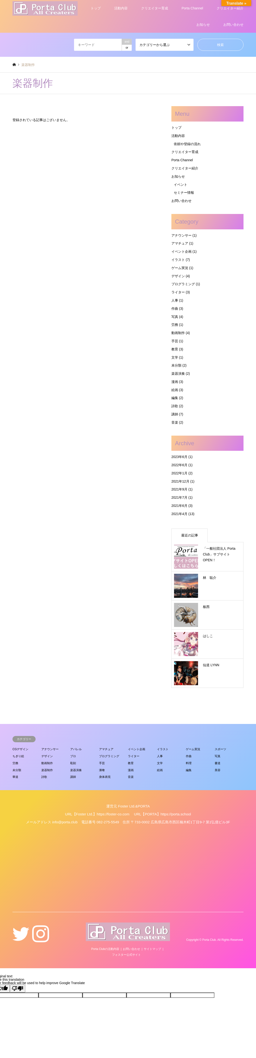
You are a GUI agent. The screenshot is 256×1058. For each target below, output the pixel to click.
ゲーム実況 (179, 268)
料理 (189, 763)
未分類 (176, 365)
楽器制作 (47, 770)
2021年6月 (179, 506)
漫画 (174, 382)
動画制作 (178, 333)
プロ (73, 756)
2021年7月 (179, 497)
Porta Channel (192, 8)
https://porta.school (176, 814)
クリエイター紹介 (230, 8)
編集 (174, 398)
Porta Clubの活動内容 (105, 949)
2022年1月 (179, 473)
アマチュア (179, 243)
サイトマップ (152, 949)
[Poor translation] (17, 989)
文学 (174, 357)
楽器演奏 (178, 373)
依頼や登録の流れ (187, 144)
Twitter (20, 939)
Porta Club (209, 940)
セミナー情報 (184, 192)
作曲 (174, 308)
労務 (174, 325)
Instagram (40, 939)
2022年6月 (179, 465)
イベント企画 (181, 251)
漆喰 (102, 770)
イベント (180, 185)
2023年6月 (179, 457)
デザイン (178, 276)
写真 (174, 317)
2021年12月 (180, 481)
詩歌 (174, 406)
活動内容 (121, 8)
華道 (15, 777)
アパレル (76, 749)
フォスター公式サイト (126, 954)
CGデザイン (20, 749)
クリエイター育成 (154, 8)
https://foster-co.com (113, 814)
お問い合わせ (233, 24)
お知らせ (203, 24)
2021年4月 (179, 514)
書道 (217, 763)
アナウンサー (181, 235)
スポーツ (220, 749)
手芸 (174, 341)
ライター (178, 292)
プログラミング (183, 284)
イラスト (178, 260)
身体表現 (105, 777)
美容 (217, 770)
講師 (174, 414)
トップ (96, 8)
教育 (174, 349)
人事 (174, 300)
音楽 (174, 422)
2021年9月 (179, 489)
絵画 (174, 390)
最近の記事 (189, 535)
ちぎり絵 (18, 756)
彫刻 (73, 763)
